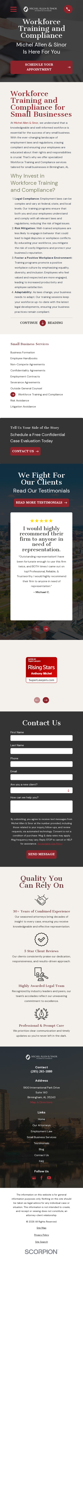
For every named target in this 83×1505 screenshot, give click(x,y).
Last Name (17, 745)
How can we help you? (24, 797)
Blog (41, 1149)
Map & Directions (41, 1102)
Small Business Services (41, 1137)
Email (13, 771)
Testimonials (41, 1143)
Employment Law (41, 1131)
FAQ (41, 1161)
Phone (14, 758)
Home (41, 1119)
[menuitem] (41, 352)
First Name (17, 732)
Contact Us (41, 1155)
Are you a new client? (23, 784)
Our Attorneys (41, 1125)
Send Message (41, 854)
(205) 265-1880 (41, 1071)
